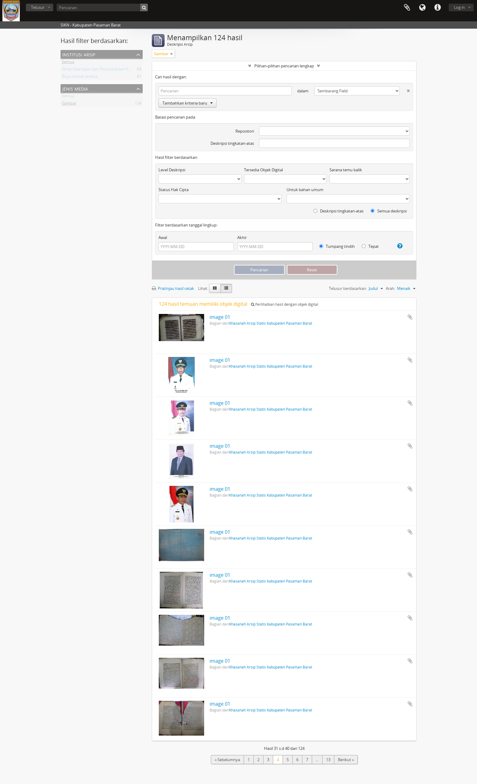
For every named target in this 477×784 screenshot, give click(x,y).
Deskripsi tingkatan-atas (232, 143)
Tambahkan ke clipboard (410, 317)
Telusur (37, 7)
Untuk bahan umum (305, 189)
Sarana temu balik (345, 170)
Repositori (244, 131)
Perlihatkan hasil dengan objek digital (284, 304)
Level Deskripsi (171, 170)
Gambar (69, 104)
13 (328, 759)
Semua (68, 63)
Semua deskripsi (389, 211)
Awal (162, 237)
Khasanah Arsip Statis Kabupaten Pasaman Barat (270, 323)
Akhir (242, 237)
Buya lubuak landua (80, 77)
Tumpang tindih (337, 246)
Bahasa (422, 7)
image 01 (220, 317)
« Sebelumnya (227, 759)
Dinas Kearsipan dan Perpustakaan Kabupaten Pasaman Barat (118, 70)
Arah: (390, 288)
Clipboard (407, 7)
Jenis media (75, 88)
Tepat (370, 246)
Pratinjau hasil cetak (173, 288)
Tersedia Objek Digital (263, 170)
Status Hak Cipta (173, 189)
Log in (459, 7)
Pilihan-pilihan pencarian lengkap (284, 66)
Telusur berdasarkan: (348, 288)
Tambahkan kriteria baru (187, 103)
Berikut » (346, 759)
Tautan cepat (437, 7)
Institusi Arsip (78, 54)
